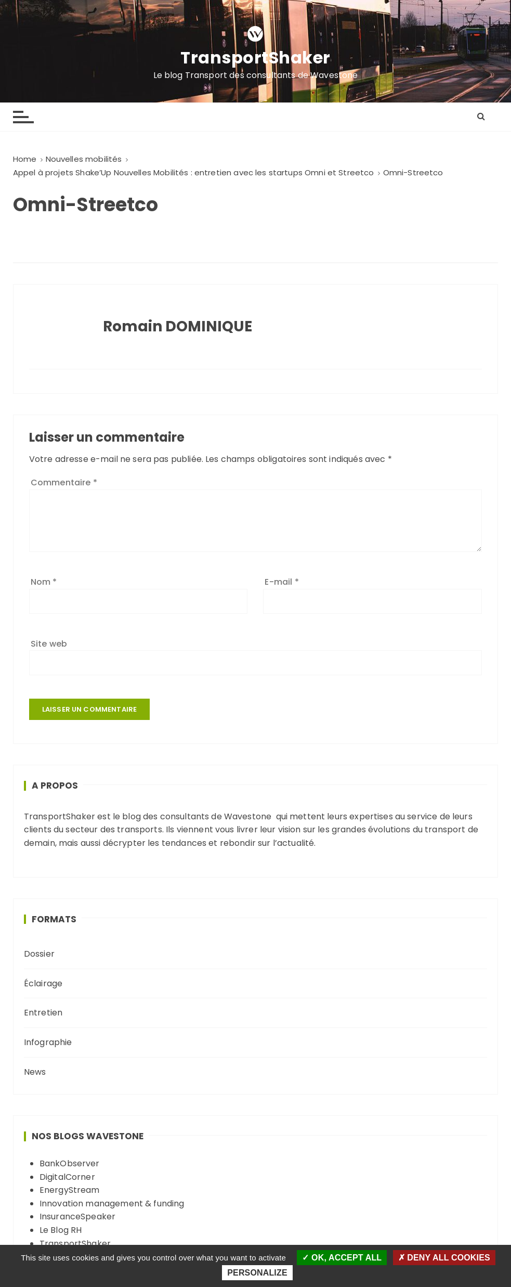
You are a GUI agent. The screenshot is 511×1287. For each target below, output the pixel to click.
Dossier (39, 954)
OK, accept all (342, 1257)
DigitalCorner (67, 1177)
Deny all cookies (444, 1257)
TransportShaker (255, 58)
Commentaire (64, 482)
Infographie (48, 1042)
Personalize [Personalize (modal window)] (257, 1272)
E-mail (281, 582)
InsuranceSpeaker (77, 1216)
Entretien (43, 1013)
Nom (44, 582)
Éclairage (43, 983)
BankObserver (70, 1163)
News (35, 1072)
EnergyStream (70, 1190)
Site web (49, 644)
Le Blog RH (61, 1230)
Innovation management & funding (112, 1203)
